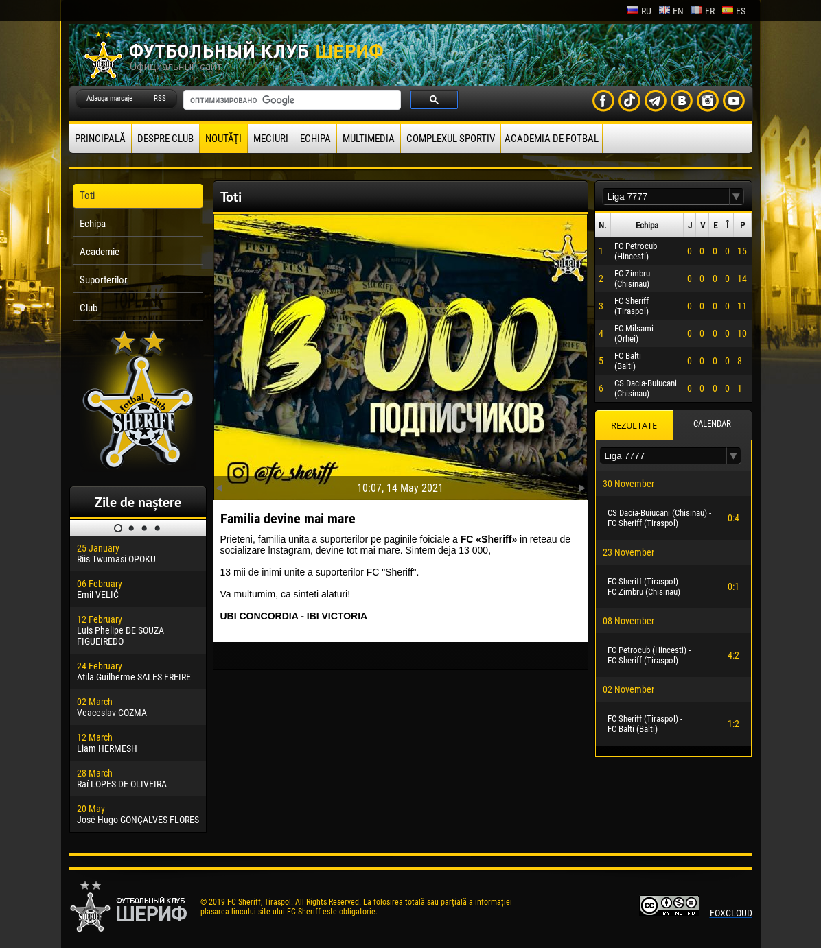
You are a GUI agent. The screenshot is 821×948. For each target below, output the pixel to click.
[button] (736, 196)
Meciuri (270, 138)
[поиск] (290, 100)
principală (100, 138)
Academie (99, 252)
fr (703, 10)
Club (88, 308)
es (733, 10)
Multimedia (369, 138)
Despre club (165, 138)
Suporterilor (104, 280)
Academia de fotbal (552, 138)
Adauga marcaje (109, 98)
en (671, 10)
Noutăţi (223, 138)
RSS (160, 98)
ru (639, 10)
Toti (87, 195)
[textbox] (666, 196)
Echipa (315, 138)
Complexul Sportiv (450, 138)
